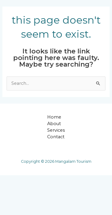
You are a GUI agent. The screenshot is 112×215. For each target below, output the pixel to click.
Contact (56, 136)
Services (56, 130)
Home (54, 117)
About (54, 123)
